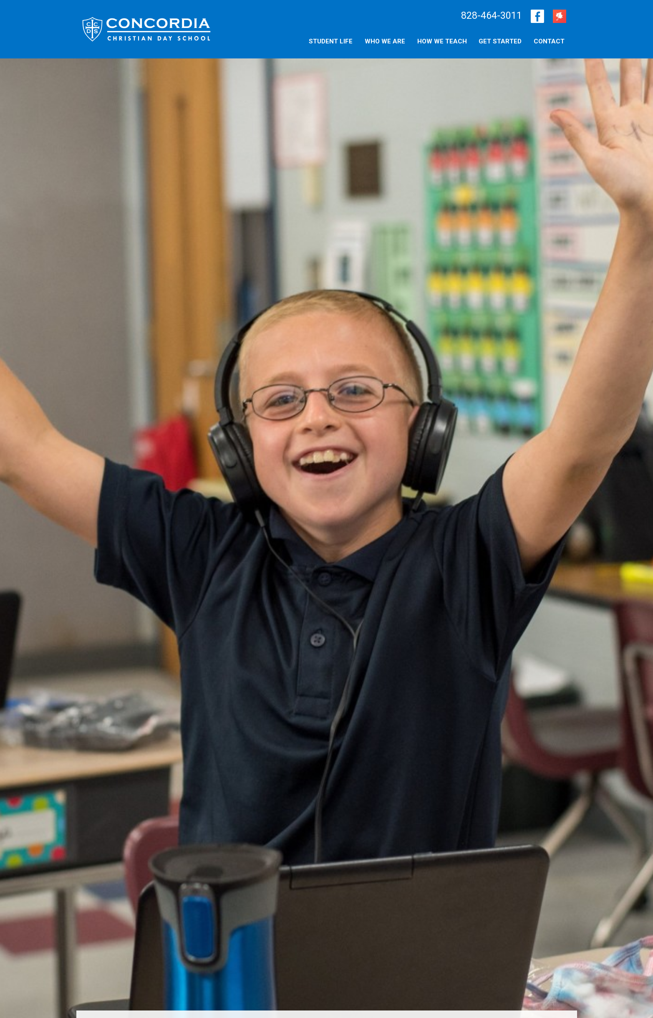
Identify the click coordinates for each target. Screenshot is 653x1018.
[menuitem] (549, 41)
